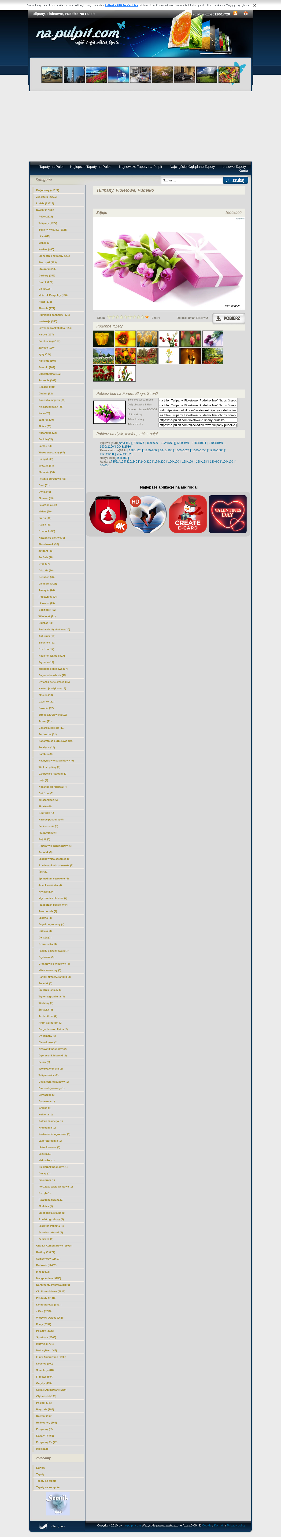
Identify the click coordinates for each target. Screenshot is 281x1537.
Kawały (40, 1467)
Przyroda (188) (45, 1409)
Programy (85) (45, 1429)
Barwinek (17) (47, 642)
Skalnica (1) (46, 1206)
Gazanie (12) (46, 708)
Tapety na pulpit (46, 1480)
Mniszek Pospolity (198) (53, 295)
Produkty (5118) (46, 1298)
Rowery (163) (44, 1416)
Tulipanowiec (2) (49, 1075)
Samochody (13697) (48, 1258)
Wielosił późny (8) (49, 767)
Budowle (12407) (46, 1265)
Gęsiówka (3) (47, 957)
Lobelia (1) (45, 1153)
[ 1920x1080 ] (216, 450)
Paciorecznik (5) (48, 826)
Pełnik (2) (44, 1062)
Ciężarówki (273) (46, 1396)
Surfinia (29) (46, 557)
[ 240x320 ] (146, 461)
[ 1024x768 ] (167, 443)
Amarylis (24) (47, 590)
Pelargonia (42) (48, 505)
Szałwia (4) (45, 917)
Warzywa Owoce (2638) (50, 1317)
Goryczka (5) (46, 813)
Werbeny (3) (46, 1003)
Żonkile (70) (46, 439)
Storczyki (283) (48, 262)
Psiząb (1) (45, 1193)
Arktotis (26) (46, 570)
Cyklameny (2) (47, 1035)
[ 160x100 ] (174, 461)
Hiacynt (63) (46, 459)
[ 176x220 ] (159, 461)
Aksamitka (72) (48, 432)
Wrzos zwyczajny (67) (52, 452)
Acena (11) (45, 721)
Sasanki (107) (47, 367)
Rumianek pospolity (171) (54, 314)
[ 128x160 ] (187, 461)
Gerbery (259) (47, 275)
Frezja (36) (45, 518)
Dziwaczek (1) (47, 1094)
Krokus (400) (46, 249)
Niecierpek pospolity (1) (53, 1167)
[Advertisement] (140, 126)
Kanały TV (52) (45, 1435)
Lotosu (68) (45, 446)
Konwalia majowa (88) (52, 400)
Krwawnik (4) (47, 891)
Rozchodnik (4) (48, 911)
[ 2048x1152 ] (124, 454)
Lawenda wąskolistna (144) (55, 328)
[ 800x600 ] (152, 443)
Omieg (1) (45, 1173)
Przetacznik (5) (48, 832)
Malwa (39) (45, 511)
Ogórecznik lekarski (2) (53, 1055)
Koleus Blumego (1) (51, 1121)
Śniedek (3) (45, 983)
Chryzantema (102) (50, 373)
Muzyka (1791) (45, 1343)
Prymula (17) (46, 662)
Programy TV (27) (47, 1442)
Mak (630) (44, 242)
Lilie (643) (45, 236)
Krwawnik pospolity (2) (53, 1049)
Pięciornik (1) (47, 1180)
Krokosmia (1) (47, 1127)
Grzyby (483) (44, 1383)
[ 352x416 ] (118, 461)
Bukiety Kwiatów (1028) (53, 229)
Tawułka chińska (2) (51, 1068)
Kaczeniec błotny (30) (52, 537)
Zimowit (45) (46, 498)
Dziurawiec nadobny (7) (53, 773)
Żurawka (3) (46, 1009)
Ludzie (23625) (45, 203)
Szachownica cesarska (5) (54, 858)
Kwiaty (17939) (45, 210)
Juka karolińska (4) (50, 885)
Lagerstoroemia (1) (50, 1140)
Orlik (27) (44, 564)
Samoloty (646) (45, 1370)
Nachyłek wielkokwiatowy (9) (56, 760)
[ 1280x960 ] (182, 443)
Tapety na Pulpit (51, 167)
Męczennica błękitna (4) (53, 898)
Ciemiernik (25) (48, 583)
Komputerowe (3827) (49, 1304)
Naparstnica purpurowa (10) (56, 740)
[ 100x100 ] (228, 461)
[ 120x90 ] (214, 461)
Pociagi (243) (44, 1402)
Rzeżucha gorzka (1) (51, 1199)
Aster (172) (45, 301)
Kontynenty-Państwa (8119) (53, 1284)
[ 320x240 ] (132, 461)
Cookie (206, 1525)
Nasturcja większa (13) (52, 688)
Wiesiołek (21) (47, 616)
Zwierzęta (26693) (47, 196)
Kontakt (219, 1525)
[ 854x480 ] (122, 458)
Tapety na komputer (48, 1487)
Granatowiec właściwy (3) (54, 963)
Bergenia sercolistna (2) (53, 1029)
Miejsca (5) (42, 1448)
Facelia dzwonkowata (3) (54, 950)
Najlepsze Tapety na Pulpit (90, 167)
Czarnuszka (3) (48, 944)
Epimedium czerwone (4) (54, 878)
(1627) (48, 223)
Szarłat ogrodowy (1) (51, 1219)
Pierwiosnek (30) (49, 544)
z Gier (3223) (44, 1311)
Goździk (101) (47, 387)
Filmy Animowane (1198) (51, 1357)
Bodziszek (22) (47, 609)
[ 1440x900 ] (166, 450)
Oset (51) (44, 485)
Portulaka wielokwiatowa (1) (56, 1186)
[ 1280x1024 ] (198, 443)
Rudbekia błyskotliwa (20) (54, 629)
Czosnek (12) (47, 701)
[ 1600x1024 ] (182, 450)
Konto (243, 171)
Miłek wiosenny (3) (50, 970)
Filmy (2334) (43, 1324)
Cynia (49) (45, 491)
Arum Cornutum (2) (50, 1022)
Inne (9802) (43, 1271)
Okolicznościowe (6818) (50, 1291)
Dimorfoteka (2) (48, 1042)
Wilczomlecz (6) (48, 799)
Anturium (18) (47, 636)
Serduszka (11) (48, 734)
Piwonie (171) (47, 308)
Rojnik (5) (44, 839)
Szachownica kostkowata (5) (56, 865)
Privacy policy (236, 1525)
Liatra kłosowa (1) (49, 1147)
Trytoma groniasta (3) (52, 996)
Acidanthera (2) (48, 1016)
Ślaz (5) (43, 872)
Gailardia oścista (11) (52, 727)
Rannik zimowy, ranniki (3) (55, 976)
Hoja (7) (43, 780)
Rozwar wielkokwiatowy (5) (55, 845)
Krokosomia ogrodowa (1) (54, 1134)
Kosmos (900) (44, 1363)
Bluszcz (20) (46, 622)
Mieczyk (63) (46, 465)
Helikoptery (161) (46, 1422)
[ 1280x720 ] (135, 450)
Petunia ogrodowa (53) (52, 478)
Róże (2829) (46, 216)
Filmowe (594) (44, 1376)
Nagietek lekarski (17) (52, 655)
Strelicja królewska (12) (53, 714)
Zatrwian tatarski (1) (51, 1232)
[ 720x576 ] (138, 443)
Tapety (40, 1474)
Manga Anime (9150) (48, 1278)
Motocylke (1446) (46, 1350)
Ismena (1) (45, 1108)
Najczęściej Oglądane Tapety (192, 167)
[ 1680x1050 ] (199, 450)
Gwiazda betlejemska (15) (54, 681)
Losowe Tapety (234, 167)
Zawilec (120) (47, 347)
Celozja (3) (45, 937)
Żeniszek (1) (46, 1239)
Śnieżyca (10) (47, 747)
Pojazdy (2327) (45, 1330)
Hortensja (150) (48, 321)
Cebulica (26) (47, 577)
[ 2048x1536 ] (124, 446)
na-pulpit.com (132, 1525)
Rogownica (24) (48, 596)
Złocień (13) (46, 695)
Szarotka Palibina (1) (51, 1225)
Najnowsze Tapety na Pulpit (140, 167)
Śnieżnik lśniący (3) (50, 990)
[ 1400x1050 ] (216, 443)
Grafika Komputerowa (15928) (54, 1245)
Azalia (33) (45, 524)
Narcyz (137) (46, 334)
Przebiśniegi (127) (50, 341)
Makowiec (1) (47, 1160)
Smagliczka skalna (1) (52, 1212)
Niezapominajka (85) (51, 406)
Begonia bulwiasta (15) (53, 675)
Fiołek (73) (45, 426)
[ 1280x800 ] (150, 450)
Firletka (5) (45, 806)
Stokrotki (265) (47, 269)
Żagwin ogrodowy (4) (51, 924)
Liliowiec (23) (47, 603)
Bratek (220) (46, 282)
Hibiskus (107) (47, 360)
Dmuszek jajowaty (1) (52, 1088)
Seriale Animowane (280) (51, 1389)
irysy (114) (45, 354)
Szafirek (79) (46, 419)
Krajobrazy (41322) (47, 190)
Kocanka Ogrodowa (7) (53, 786)
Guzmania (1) (47, 1101)
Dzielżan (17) (46, 649)
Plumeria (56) (47, 472)
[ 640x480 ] (125, 443)
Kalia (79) (44, 413)
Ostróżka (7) (46, 793)
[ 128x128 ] (201, 461)
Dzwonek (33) (47, 531)
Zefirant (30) (46, 550)
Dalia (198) (45, 288)
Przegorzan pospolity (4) (54, 904)
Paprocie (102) (47, 380)
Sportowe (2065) (46, 1337)
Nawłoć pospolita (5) (51, 819)
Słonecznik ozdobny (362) (54, 255)
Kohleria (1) (46, 1114)
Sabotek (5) (45, 852)
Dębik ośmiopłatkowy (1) (54, 1081)
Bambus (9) (46, 754)
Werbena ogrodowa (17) (53, 668)
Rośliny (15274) (45, 1252)
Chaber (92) (46, 393)
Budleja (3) (45, 931)
